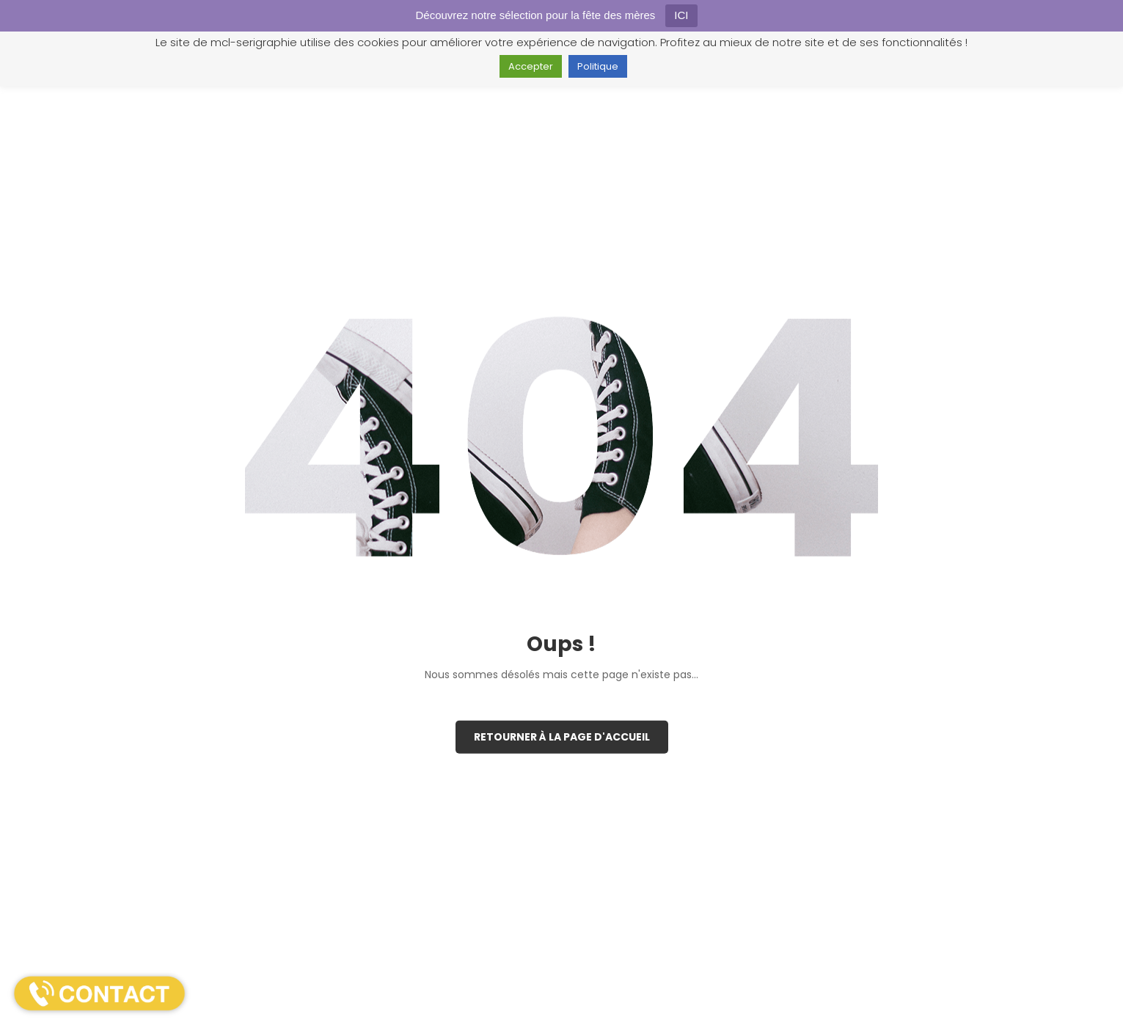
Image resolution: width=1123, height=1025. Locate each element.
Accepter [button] (530, 66)
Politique (597, 66)
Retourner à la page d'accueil (562, 736)
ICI (681, 15)
